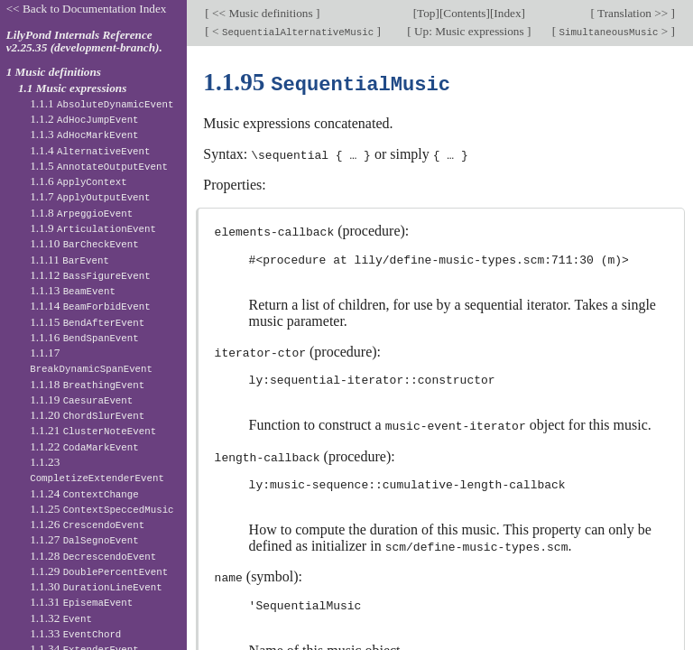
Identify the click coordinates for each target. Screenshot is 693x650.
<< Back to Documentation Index (86, 8)
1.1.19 (81, 399)
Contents (464, 13)
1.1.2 (84, 118)
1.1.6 (78, 181)
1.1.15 (87, 322)
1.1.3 (84, 134)
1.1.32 (61, 618)
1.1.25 (101, 508)
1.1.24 (84, 493)
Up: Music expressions (469, 31)
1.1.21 (93, 430)
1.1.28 (93, 555)
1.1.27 (84, 539)
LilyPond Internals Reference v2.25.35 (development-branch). (84, 41)
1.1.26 (87, 524)
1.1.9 (93, 228)
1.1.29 (99, 571)
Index (507, 13)
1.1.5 (99, 165)
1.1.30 (96, 586)
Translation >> (633, 13)
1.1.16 (84, 337)
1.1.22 (84, 446)
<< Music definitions (262, 13)
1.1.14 (90, 305)
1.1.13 (73, 290)
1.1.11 (69, 259)
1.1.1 (101, 103)
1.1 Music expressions (72, 88)
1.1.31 (81, 601)
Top (426, 13)
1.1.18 (87, 384)
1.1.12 (90, 275)
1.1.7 (90, 196)
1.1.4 (90, 150)
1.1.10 (84, 243)
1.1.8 (81, 212)
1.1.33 (75, 633)
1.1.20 (87, 415)
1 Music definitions (53, 72)
